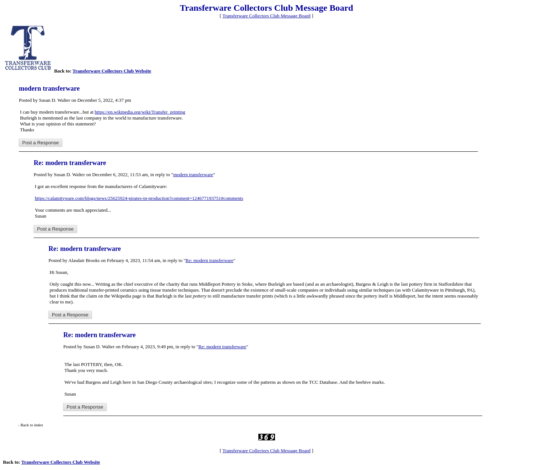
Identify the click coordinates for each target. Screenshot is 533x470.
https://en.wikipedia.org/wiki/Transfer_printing (140, 112)
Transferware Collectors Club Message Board (266, 16)
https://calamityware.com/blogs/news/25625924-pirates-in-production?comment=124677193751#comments (139, 198)
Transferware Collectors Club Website (112, 71)
